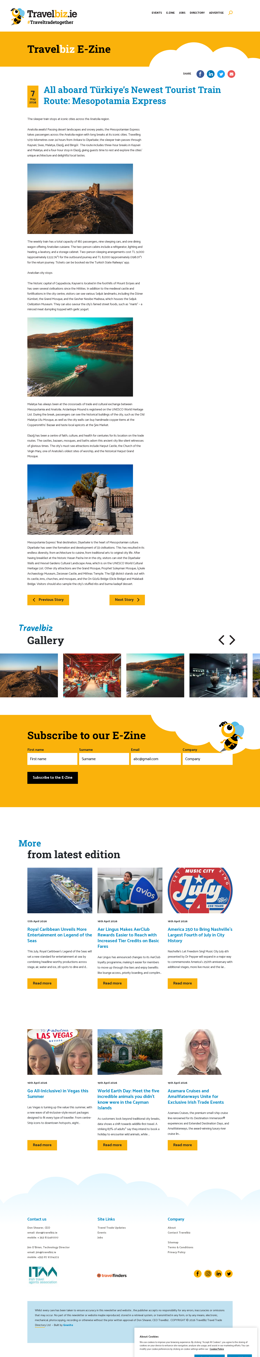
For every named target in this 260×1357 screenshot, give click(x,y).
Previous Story (48, 600)
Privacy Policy (176, 1252)
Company (208, 756)
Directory (197, 13)
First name (52, 756)
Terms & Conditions (180, 1247)
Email (156, 756)
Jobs (182, 13)
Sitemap (173, 1242)
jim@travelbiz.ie (46, 1252)
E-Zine (170, 13)
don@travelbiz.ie (46, 1232)
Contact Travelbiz (179, 1232)
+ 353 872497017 (48, 1237)
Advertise (216, 13)
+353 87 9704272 (48, 1257)
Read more (42, 983)
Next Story (127, 600)
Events (157, 13)
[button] (221, 640)
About (172, 1227)
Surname (104, 756)
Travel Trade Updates (112, 1227)
